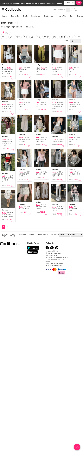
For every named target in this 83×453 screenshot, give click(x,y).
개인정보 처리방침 (43, 235)
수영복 (63, 37)
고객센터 (4, 236)
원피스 (18, 37)
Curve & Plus (61, 16)
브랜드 (13, 235)
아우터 (4, 37)
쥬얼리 (55, 37)
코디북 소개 (5, 235)
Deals (25, 16)
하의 (25, 37)
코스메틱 (77, 37)
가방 (38, 37)
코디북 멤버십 (22, 235)
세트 (70, 37)
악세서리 (46, 37)
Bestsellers (48, 16)
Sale (71, 16)
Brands (4, 16)
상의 (11, 37)
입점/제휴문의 (55, 235)
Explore (80, 16)
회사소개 (12, 236)
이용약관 (31, 235)
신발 (32, 37)
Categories (15, 16)
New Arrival (35, 16)
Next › (9, 227)
